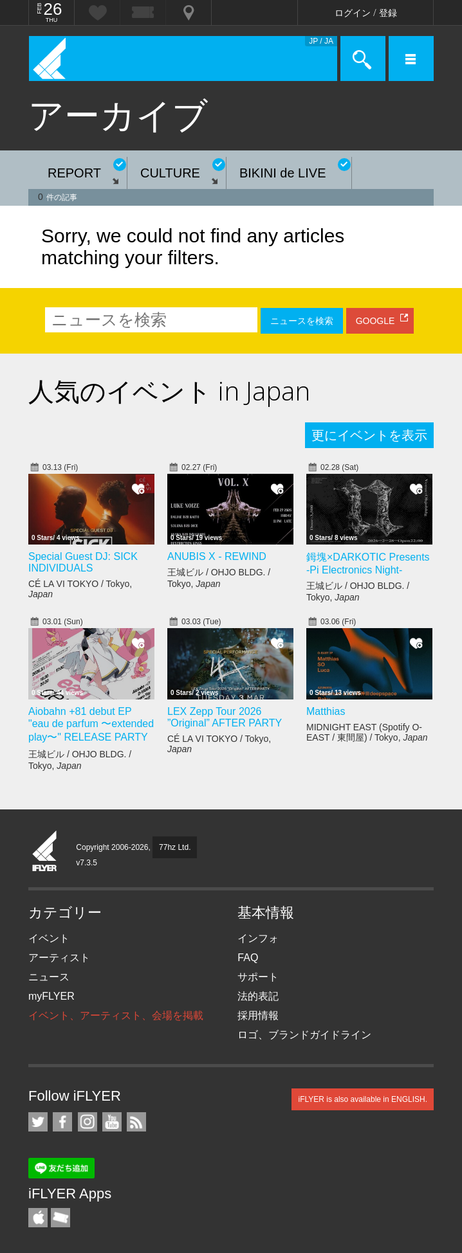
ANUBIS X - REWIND (216, 556)
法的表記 (258, 996)
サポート (258, 976)
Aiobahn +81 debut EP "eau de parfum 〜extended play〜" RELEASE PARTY (91, 724)
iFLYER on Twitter (38, 1121)
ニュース (48, 976)
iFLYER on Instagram (87, 1121)
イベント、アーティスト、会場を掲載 (115, 1015)
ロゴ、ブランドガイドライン (304, 1034)
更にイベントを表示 (369, 435)
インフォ (258, 938)
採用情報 (258, 1015)
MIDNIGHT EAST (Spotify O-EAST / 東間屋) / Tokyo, (367, 732)
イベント (48, 938)
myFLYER (51, 996)
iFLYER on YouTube (112, 1121)
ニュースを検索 (301, 321)
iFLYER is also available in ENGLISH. (362, 1099)
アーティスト (59, 957)
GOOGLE (375, 321)
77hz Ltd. (174, 847)
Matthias (325, 711)
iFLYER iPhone (38, 1217)
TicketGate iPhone (60, 1217)
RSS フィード (136, 1121)
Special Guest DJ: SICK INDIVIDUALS (83, 562)
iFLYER (45, 851)
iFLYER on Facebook (62, 1121)
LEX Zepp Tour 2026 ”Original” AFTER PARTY (224, 717)
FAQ (247, 957)
